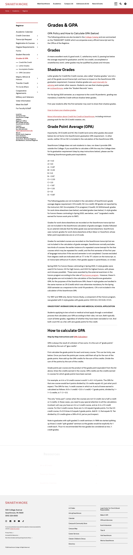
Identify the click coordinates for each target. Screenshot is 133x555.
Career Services (74, 534)
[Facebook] (10, 521)
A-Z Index (72, 508)
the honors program (90, 275)
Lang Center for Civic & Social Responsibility (110, 509)
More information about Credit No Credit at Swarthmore (71, 117)
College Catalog (91, 37)
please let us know (14, 528)
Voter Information (23, 101)
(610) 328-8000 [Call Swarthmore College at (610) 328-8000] (11, 516)
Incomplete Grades (26, 69)
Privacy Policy (9, 533)
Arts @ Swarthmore (75, 513)
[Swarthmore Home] (16, 503)
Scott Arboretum (105, 525)
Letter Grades (24, 66)
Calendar (72, 518)
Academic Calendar (24, 32)
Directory (72, 544)
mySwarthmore (56, 88)
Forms (18, 51)
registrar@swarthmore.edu (24, 130)
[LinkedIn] (14, 521)
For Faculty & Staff (23, 108)
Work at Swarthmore (107, 540)
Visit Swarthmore (105, 535)
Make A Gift (104, 515)
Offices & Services (106, 520)
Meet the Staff (22, 105)
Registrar (20, 26)
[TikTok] (23, 521)
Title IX (102, 530)
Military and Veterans (25, 97)
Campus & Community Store (78, 523)
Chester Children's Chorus (77, 539)
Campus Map (73, 528)
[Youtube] (19, 521)
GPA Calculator (24, 73)
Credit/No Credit (25, 62)
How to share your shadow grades (62, 110)
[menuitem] (43, 4)
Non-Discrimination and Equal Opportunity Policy (18, 538)
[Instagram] (6, 521)
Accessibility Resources (12, 535)
